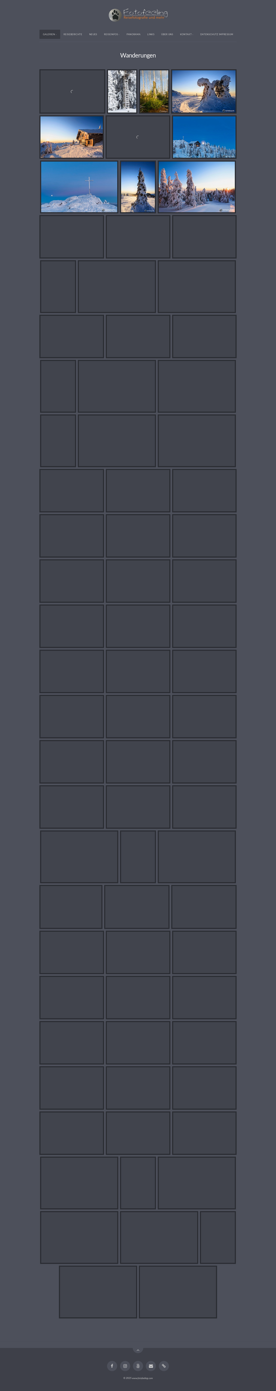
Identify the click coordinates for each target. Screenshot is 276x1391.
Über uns (167, 34)
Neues (93, 34)
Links (150, 34)
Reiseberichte (73, 34)
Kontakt (186, 34)
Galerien (49, 34)
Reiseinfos (111, 34)
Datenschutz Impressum (216, 34)
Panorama (133, 34)
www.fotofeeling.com (142, 1377)
